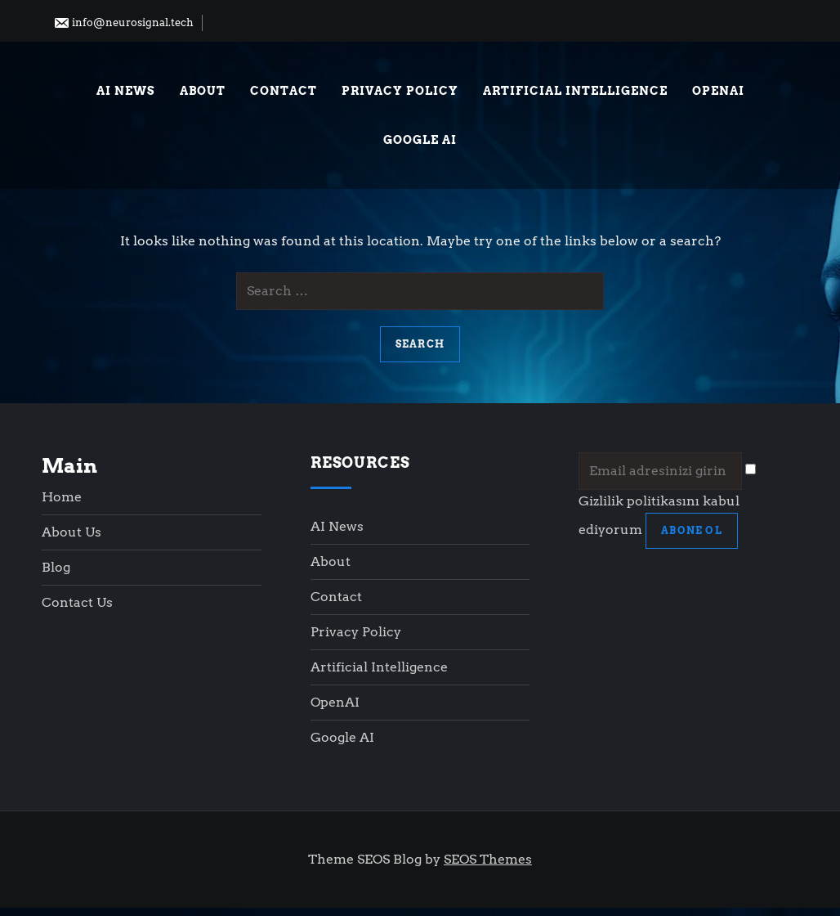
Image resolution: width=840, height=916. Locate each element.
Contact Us (77, 602)
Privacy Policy (400, 90)
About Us (71, 532)
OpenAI (718, 90)
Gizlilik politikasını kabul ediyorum (667, 500)
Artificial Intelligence (575, 90)
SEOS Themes (488, 859)
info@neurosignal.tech (123, 22)
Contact (283, 90)
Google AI (420, 139)
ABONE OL (691, 530)
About (203, 90)
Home (62, 497)
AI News (125, 90)
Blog (56, 567)
